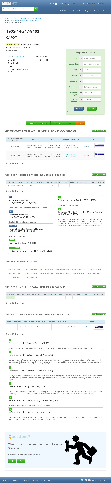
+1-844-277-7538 (67, 10)
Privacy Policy (46, 480)
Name (74, 58)
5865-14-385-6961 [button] (78, 273)
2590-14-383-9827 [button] (62, 273)
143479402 (20, 185)
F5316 (86, 146)
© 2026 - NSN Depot (99, 480)
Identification (44, 123)
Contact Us (91, 4)
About (82, 4)
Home (74, 4)
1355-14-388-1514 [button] (14, 277)
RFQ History (64, 4)
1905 (13, 185)
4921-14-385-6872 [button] (94, 273)
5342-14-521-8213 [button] (30, 273)
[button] (53, 3)
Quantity (73, 81)
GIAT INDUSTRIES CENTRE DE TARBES (71, 146)
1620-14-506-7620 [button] (46, 269)
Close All (80, 123)
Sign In (79, 10)
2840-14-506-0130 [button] (30, 269)
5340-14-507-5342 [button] (62, 269)
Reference (73, 87)
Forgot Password (100, 10)
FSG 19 (11, 56)
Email (75, 70)
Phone (74, 75)
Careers (101, 4)
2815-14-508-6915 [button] (78, 269)
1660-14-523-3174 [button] (46, 273)
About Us (16, 480)
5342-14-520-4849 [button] (14, 269)
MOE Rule (56, 123)
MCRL (32, 123)
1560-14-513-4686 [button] (94, 269)
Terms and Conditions (30, 480)
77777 (12, 240)
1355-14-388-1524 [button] (30, 277)
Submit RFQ (101, 131)
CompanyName (73, 64)
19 (8, 185)
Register (88, 10)
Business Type (73, 94)
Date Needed (74, 100)
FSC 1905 (20, 56)
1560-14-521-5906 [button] (14, 273)
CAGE (69, 123)
